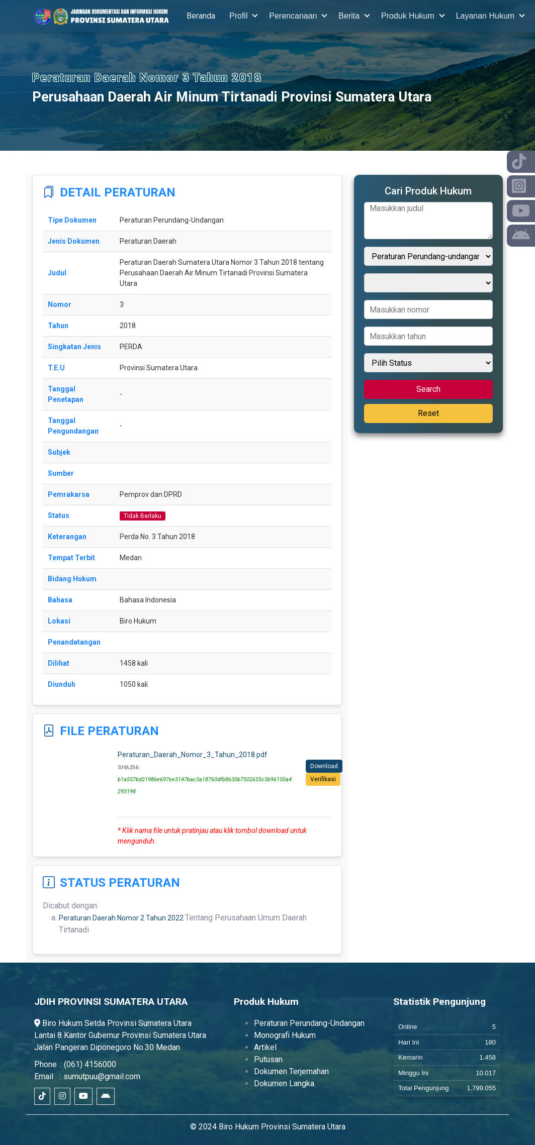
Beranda (201, 16)
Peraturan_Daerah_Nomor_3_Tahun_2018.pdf (193, 755)
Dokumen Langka (284, 1083)
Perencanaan (294, 16)
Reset (428, 413)
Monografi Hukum (285, 1035)
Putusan (268, 1059)
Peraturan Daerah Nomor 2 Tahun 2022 (122, 918)
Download (324, 766)
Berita (350, 16)
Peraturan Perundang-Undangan (309, 1023)
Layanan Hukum (486, 16)
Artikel (265, 1047)
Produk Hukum (408, 16)
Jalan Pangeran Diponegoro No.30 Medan (107, 1047)
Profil (239, 16)
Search (428, 389)
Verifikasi (323, 779)
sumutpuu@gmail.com (101, 1076)
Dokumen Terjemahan (291, 1071)
